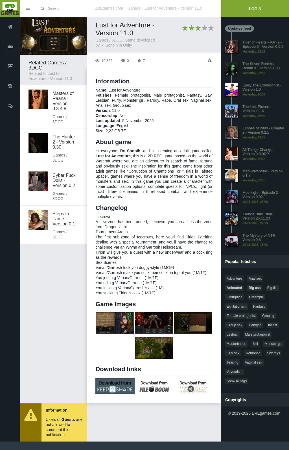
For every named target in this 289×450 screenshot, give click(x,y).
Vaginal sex (253, 362)
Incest (272, 325)
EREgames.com (109, 8)
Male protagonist (257, 334)
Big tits (272, 288)
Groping (268, 316)
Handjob (255, 325)
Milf (255, 344)
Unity (127, 45)
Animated (234, 288)
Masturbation (236, 344)
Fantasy (259, 306)
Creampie (256, 297)
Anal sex (255, 279)
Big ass (255, 288)
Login (255, 8)
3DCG (116, 40)
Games (134, 8)
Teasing (232, 362)
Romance (253, 353)
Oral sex (233, 353)
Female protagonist (241, 316)
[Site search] (69, 8)
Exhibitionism (237, 306)
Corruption (234, 297)
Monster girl (274, 344)
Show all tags (237, 381)
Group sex (234, 325)
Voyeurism (234, 372)
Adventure (234, 279)
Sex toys (273, 353)
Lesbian (232, 334)
